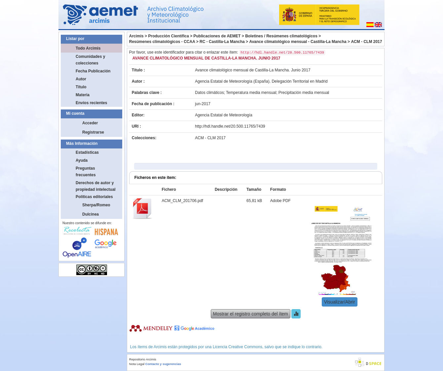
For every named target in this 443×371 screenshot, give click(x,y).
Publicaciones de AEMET (217, 36)
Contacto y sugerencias (163, 364)
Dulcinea (90, 214)
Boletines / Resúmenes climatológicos (281, 36)
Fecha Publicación (93, 71)
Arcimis (136, 36)
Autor (81, 79)
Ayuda (82, 160)
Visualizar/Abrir (339, 302)
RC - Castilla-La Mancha (222, 41)
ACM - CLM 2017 (366, 41)
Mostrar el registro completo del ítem (250, 313)
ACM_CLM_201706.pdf (182, 200)
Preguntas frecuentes (86, 171)
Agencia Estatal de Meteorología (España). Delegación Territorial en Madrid (261, 81)
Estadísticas (87, 152)
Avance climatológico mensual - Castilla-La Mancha (297, 41)
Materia (83, 95)
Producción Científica (168, 36)
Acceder (90, 123)
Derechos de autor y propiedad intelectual (96, 186)
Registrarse (93, 132)
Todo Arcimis (88, 48)
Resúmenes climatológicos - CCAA (162, 41)
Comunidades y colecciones (90, 59)
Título (81, 87)
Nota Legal (136, 364)
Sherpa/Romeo (96, 205)
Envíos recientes (91, 103)
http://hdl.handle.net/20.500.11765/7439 (230, 126)
